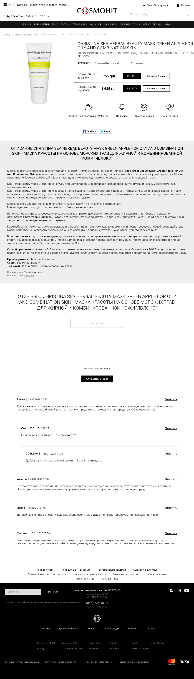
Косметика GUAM (46, 643)
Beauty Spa (94, 643)
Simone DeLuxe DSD (72, 648)
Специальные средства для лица (47, 574)
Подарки (125, 24)
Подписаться (51, 592)
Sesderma (94, 648)
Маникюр (95, 24)
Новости (132, 628)
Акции (168, 24)
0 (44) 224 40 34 (13, 16)
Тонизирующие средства (111, 569)
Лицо (55, 24)
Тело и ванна (79, 24)
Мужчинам (110, 24)
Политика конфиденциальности (61, 662)
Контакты (150, 628)
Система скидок (111, 628)
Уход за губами (45, 569)
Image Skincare (158, 643)
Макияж (26, 24)
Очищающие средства (125, 574)
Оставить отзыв (97, 378)
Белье (146, 24)
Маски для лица (33, 272)
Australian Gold (69, 643)
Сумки (136, 24)
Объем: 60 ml (86, 76)
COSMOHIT (97, 10)
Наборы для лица (156, 574)
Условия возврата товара (99, 662)
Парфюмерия (41, 24)
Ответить (171, 399)
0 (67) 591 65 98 (35, 16)
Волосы (65, 24)
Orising (40, 648)
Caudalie (136, 643)
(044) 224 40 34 (97, 603)
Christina (29, 275)
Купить (132, 76)
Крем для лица (110, 578)
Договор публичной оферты (134, 662)
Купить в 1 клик (156, 76)
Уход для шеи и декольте (76, 569)
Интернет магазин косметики (21, 34)
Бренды (157, 24)
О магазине (44, 628)
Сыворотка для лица (145, 569)
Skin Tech (114, 648)
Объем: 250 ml (86, 88)
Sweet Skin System (141, 648)
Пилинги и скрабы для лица (90, 574)
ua (10, 5)
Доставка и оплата (69, 628)
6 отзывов (137, 63)
